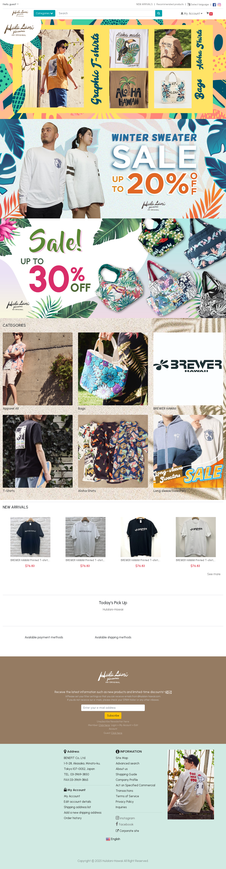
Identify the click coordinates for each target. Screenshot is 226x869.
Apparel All (11, 408)
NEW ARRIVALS (144, 4)
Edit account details (77, 801)
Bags (81, 408)
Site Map (122, 758)
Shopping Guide (126, 774)
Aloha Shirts (87, 491)
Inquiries (121, 807)
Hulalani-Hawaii (113, 609)
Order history (73, 818)
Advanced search (127, 763)
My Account (72, 796)
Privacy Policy (125, 801)
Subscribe (113, 715)
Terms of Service (127, 796)
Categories (44, 13)
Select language (198, 4)
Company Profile (127, 780)
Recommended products (170, 4)
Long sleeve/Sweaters (169, 491)
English (115, 839)
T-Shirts (9, 491)
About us (122, 769)
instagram (127, 818)
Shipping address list (77, 807)
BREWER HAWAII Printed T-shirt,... (30, 560)
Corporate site (127, 831)
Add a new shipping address (82, 812)
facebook (126, 824)
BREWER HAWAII (164, 408)
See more (214, 574)
